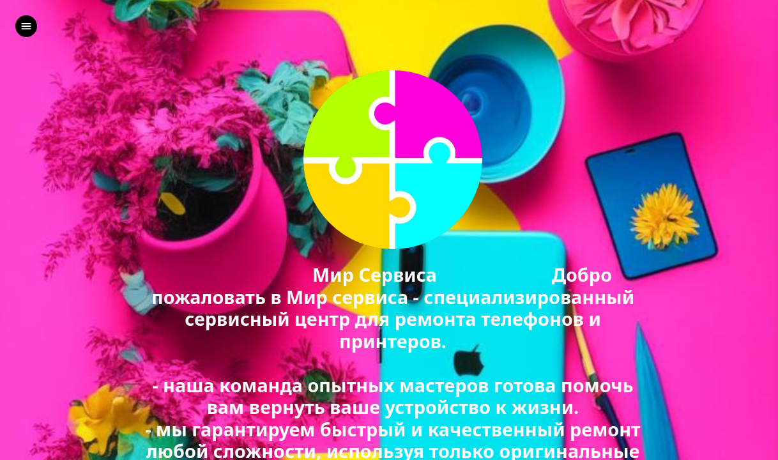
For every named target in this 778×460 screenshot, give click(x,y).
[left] (26, 26)
